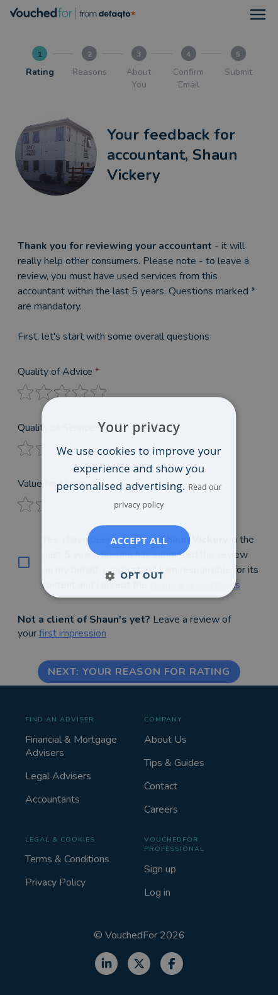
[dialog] (139, 497)
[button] (139, 575)
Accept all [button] (138, 541)
